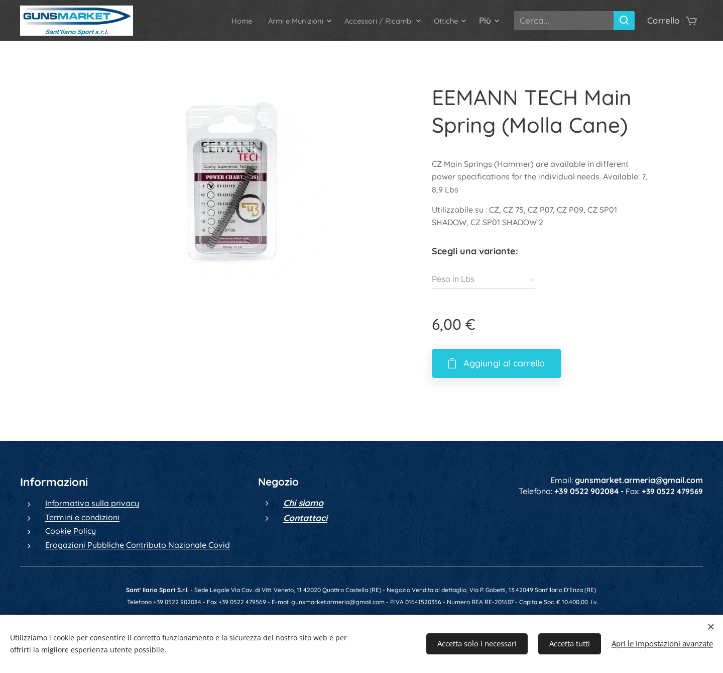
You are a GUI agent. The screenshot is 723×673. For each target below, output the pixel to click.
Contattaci (305, 517)
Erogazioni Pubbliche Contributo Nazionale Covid (137, 544)
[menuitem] (212, 20)
